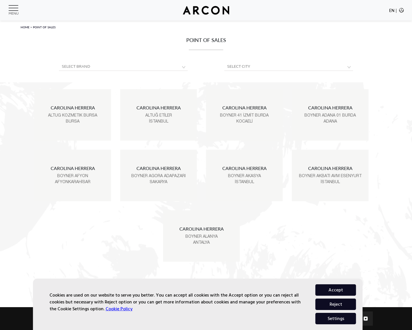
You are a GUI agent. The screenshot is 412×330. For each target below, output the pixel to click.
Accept (335, 318)
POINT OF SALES (44, 27)
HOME (25, 27)
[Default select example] (123, 67)
